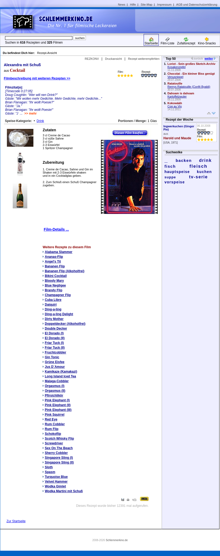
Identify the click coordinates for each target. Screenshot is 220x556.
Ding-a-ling (53, 309)
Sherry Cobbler (56, 453)
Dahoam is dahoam (181, 93)
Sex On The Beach (59, 448)
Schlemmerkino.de (117, 540)
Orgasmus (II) (55, 391)
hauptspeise (177, 172)
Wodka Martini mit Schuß (64, 491)
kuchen (204, 172)
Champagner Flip (58, 295)
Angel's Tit (53, 261)
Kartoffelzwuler (177, 96)
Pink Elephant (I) (57, 400)
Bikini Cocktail (56, 276)
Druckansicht (113, 58)
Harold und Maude (177, 138)
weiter (209, 58)
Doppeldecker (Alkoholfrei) (65, 324)
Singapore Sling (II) (59, 462)
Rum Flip (51, 429)
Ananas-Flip (54, 257)
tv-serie (198, 177)
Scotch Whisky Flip (59, 438)
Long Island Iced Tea (60, 376)
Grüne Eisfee (54, 362)
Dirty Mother (54, 319)
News (121, 4)
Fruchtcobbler (55, 352)
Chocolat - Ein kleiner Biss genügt (191, 73)
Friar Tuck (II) (55, 347)
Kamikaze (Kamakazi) (61, 371)
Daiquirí (51, 304)
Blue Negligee (55, 285)
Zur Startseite (16, 521)
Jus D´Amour (55, 367)
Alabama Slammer (58, 252)
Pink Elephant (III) (58, 410)
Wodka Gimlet (55, 486)
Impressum (164, 4)
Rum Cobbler (55, 424)
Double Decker (56, 328)
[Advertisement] (179, 20)
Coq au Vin (175, 106)
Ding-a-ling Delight (59, 314)
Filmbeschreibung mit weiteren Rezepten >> (37, 78)
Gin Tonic (52, 357)
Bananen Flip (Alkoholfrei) (64, 271)
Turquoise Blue (56, 477)
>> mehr (30, 113)
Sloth (49, 467)
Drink (40, 121)
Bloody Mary (54, 281)
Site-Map (146, 4)
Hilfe (133, 4)
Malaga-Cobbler (57, 381)
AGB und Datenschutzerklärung (196, 4)
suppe (170, 177)
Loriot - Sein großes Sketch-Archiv (191, 63)
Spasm (50, 472)
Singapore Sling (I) (59, 458)
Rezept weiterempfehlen (144, 58)
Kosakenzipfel (177, 67)
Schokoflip (53, 434)
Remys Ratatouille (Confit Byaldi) (189, 86)
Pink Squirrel (54, 414)
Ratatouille (175, 83)
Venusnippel (175, 76)
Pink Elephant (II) (58, 405)
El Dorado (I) (54, 333)
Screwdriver (54, 443)
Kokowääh (175, 103)
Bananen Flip (55, 266)
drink (205, 160)
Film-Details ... (56, 229)
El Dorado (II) (55, 338)
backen (184, 160)
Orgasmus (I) (54, 386)
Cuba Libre (53, 300)
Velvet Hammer (56, 481)
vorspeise (175, 182)
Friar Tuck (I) (54, 343)
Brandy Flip (53, 290)
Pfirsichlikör (54, 395)
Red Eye (51, 419)
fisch (170, 166)
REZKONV (92, 58)
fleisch (199, 166)
